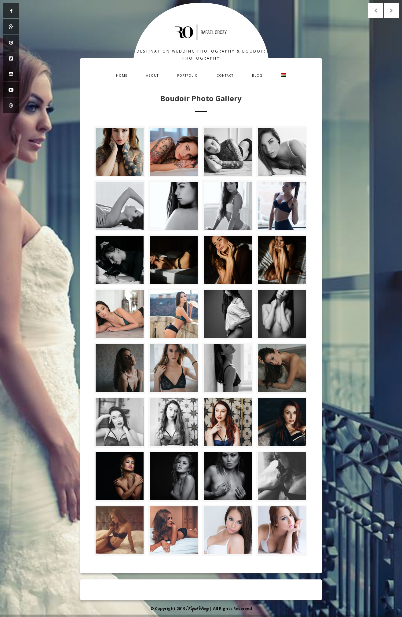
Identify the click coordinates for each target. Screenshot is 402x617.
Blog (257, 75)
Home (121, 75)
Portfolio (187, 75)
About (152, 75)
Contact (225, 75)
